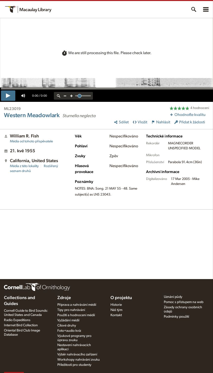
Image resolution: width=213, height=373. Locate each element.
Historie (116, 305)
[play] (8, 95)
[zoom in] (71, 96)
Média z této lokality (24, 166)
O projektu (121, 298)
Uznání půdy (173, 297)
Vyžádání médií (68, 320)
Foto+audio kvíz (69, 330)
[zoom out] (65, 96)
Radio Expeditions (17, 320)
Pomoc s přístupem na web (183, 302)
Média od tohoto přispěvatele (31, 141)
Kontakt (116, 315)
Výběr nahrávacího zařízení (77, 354)
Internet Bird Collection (21, 325)
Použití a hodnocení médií (76, 315)
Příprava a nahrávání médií (76, 305)
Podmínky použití (176, 316)
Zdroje (64, 298)
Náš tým (116, 310)
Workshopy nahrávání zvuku (78, 359)
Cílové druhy (66, 325)
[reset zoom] (58, 96)
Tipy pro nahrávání (71, 310)
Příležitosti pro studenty (74, 365)
